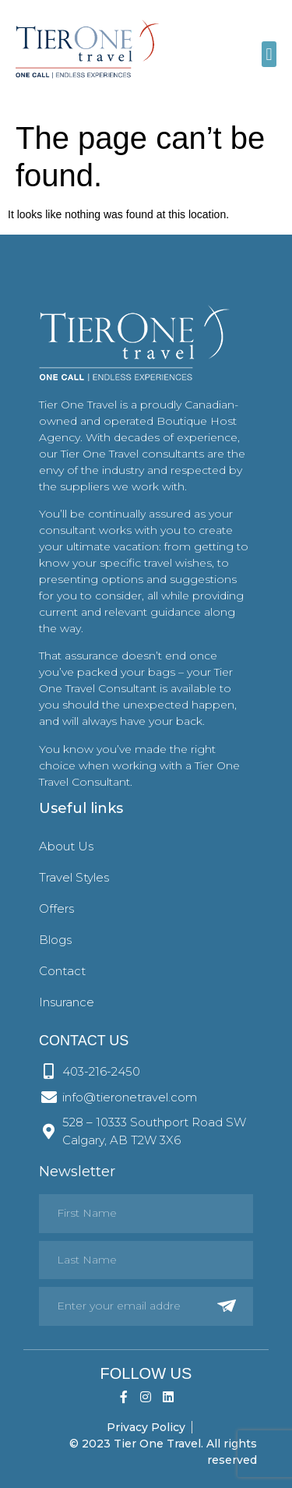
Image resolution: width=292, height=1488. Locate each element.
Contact (62, 970)
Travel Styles (74, 877)
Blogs (55, 939)
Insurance (66, 1002)
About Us (66, 846)
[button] (269, 54)
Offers (56, 908)
